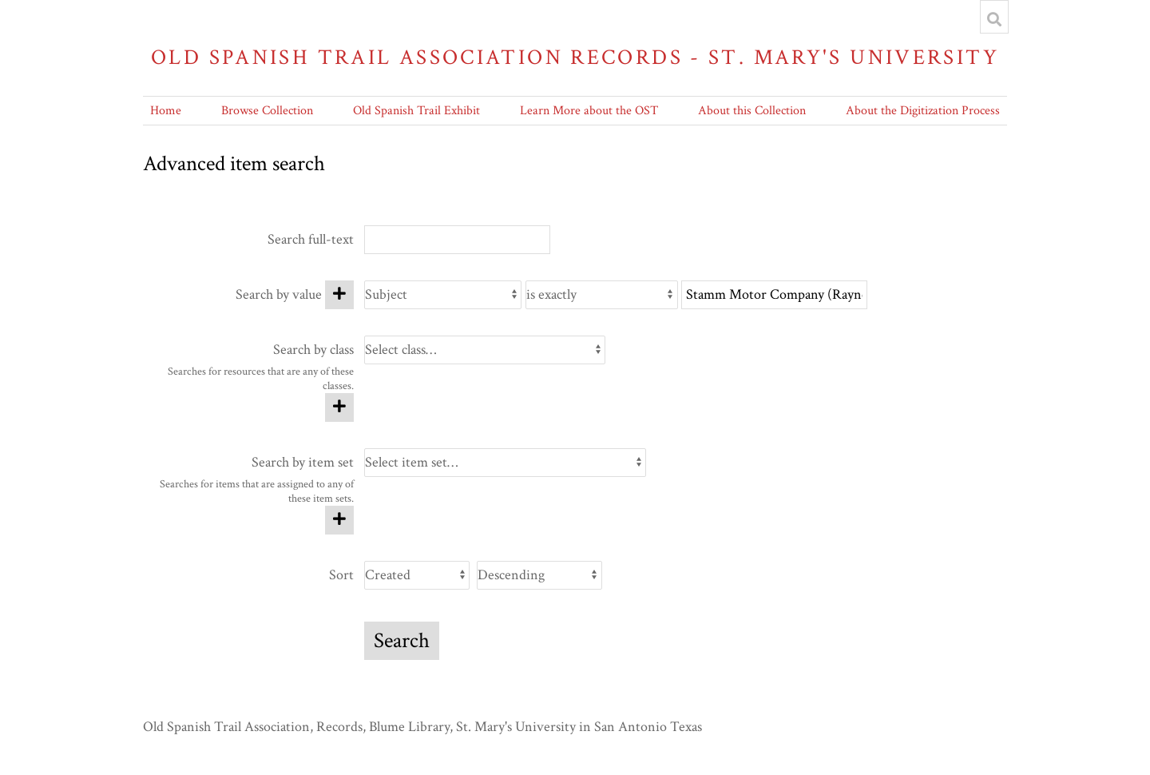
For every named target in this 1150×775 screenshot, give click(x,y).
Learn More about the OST (589, 110)
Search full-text (311, 239)
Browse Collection (267, 110)
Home (165, 110)
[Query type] (601, 294)
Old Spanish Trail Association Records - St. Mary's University (575, 57)
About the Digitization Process (923, 110)
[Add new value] (339, 294)
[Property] (442, 294)
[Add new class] (339, 407)
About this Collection (752, 110)
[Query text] (774, 294)
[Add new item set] (339, 520)
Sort (341, 575)
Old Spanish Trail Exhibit (416, 110)
